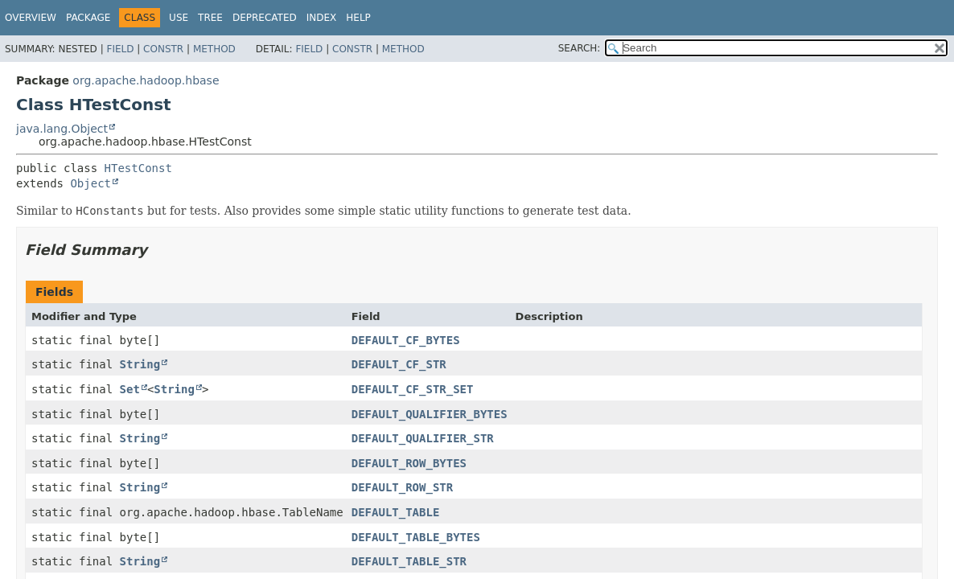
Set (130, 389)
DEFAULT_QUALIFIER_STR (423, 438)
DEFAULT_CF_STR (399, 364)
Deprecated (264, 17)
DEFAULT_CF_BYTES (406, 340)
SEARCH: (579, 48)
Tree (210, 17)
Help (358, 17)
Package (88, 17)
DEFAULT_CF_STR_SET (413, 389)
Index (321, 17)
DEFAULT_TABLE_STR (409, 561)
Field (120, 49)
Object (90, 183)
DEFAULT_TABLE (396, 512)
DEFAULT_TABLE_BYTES (416, 537)
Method (214, 49)
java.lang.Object (62, 128)
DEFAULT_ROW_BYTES (409, 463)
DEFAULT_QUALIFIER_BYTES (430, 414)
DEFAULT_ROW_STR (402, 487)
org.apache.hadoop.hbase (145, 80)
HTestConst (138, 168)
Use (178, 17)
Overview (30, 17)
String (140, 364)
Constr (163, 49)
